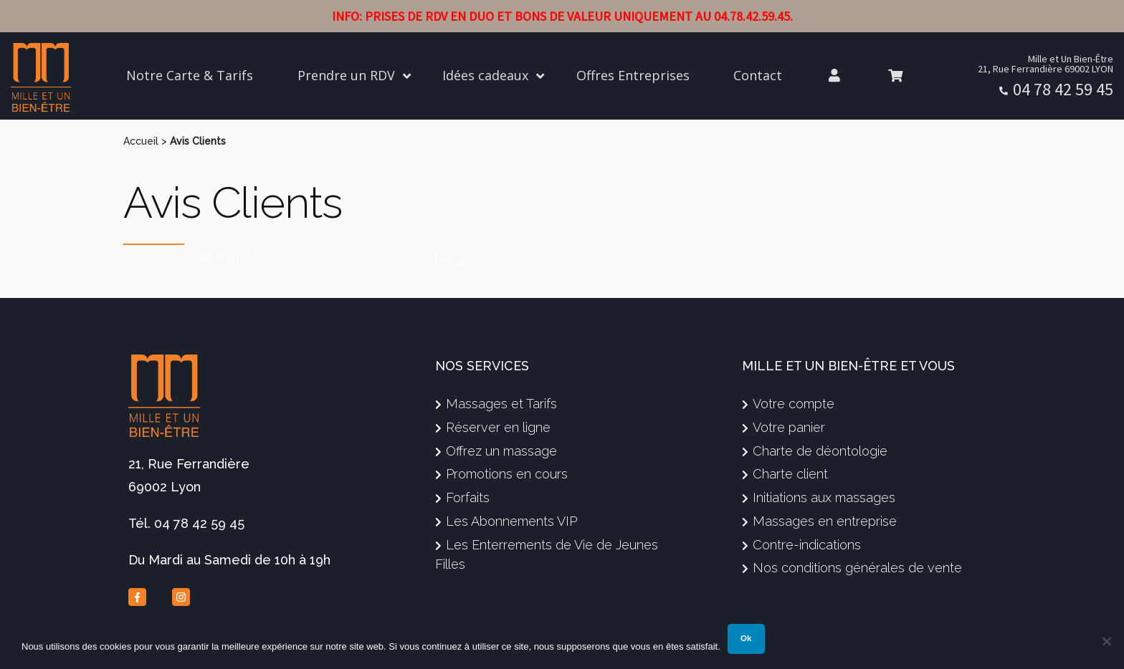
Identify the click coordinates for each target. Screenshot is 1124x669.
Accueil (140, 141)
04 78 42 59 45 (1063, 89)
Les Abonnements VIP (511, 521)
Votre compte (793, 403)
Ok (745, 638)
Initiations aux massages (824, 497)
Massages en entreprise (825, 521)
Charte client (790, 473)
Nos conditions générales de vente (857, 567)
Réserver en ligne (498, 427)
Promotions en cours (507, 473)
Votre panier (789, 427)
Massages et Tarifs (501, 403)
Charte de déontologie (820, 450)
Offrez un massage (501, 450)
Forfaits (468, 497)
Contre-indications (807, 544)
